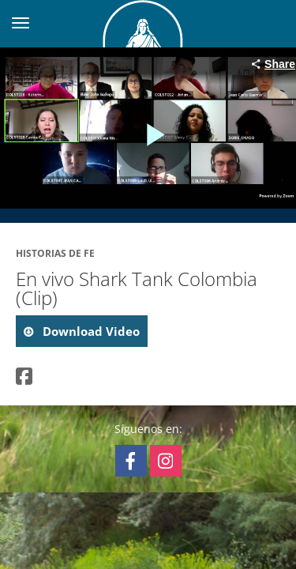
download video (89, 331)
